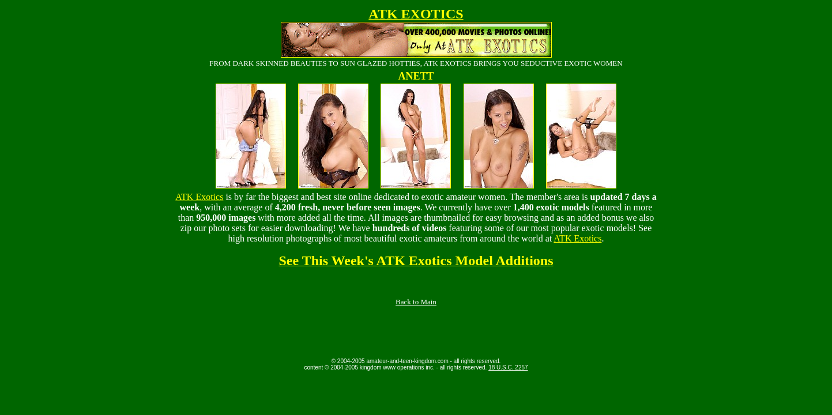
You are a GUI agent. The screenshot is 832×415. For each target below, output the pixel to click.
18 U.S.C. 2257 (508, 367)
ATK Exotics (199, 197)
